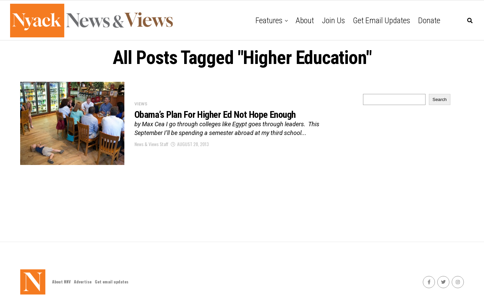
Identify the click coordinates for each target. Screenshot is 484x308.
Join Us (333, 20)
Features (268, 20)
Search (440, 99)
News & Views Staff (151, 143)
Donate (429, 20)
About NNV (61, 281)
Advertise (82, 281)
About (304, 20)
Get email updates (381, 20)
